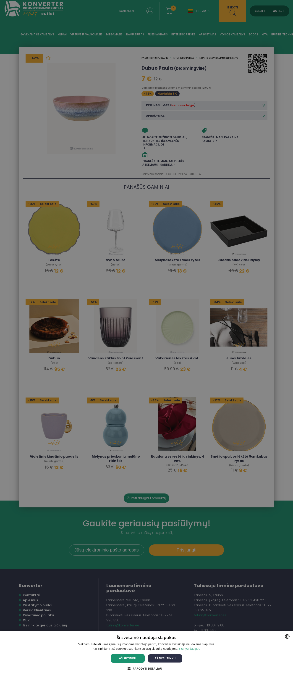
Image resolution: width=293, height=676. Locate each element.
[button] (146, 668)
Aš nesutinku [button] (165, 658)
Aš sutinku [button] (127, 658)
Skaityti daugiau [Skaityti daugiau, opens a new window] (189, 649)
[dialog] (146, 338)
